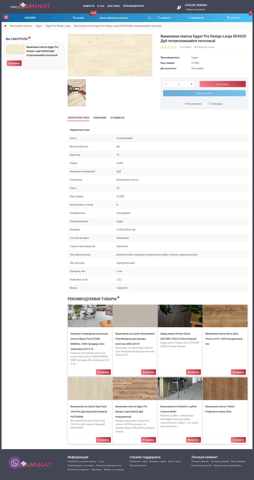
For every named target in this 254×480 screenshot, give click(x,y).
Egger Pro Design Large (58, 25)
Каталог (29, 17)
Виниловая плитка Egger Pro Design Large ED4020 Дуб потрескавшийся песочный (117, 25)
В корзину (14, 63)
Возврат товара (158, 461)
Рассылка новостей (201, 465)
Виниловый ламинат (21, 25)
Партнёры (96, 469)
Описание (99, 117)
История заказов (220, 461)
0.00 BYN (239, 16)
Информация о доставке (81, 465)
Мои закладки (238, 461)
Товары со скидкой (114, 469)
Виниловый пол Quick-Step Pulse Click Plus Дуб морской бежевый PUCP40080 (88, 411)
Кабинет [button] (164, 17)
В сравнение (193, 103)
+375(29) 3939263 (195, 5)
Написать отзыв (204, 47)
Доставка (114, 5)
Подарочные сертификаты (228, 465)
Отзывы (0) (117, 117)
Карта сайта (174, 461)
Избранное (195, 17)
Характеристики (78, 117)
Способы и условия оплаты (82, 461)
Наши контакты (195, 9)
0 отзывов (185, 47)
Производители (133, 5)
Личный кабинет (200, 461)
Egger (39, 25)
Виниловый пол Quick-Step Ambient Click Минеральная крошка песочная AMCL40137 (135, 338)
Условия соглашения (78, 469)
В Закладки (215, 103)
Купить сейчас (204, 93)
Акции (84, 16)
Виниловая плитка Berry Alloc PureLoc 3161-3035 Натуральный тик (223, 338)
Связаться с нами (139, 461)
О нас (101, 5)
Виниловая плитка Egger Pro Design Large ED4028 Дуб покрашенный (131, 411)
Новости (88, 5)
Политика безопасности (108, 465)
